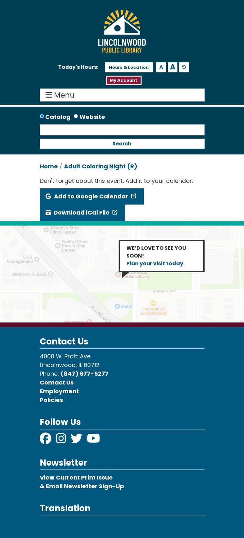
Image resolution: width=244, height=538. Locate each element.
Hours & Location (129, 67)
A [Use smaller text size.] (161, 67)
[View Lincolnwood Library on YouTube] (93, 441)
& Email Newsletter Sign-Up (82, 486)
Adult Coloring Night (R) (100, 166)
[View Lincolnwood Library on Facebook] (46, 441)
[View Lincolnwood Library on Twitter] (77, 441)
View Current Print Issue (76, 477)
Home (49, 166)
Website (92, 117)
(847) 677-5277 (84, 374)
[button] (78, 67)
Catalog (57, 117)
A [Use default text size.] (184, 67)
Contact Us (57, 382)
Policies (51, 400)
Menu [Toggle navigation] (62, 95)
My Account (123, 80)
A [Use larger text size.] (172, 67)
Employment (59, 391)
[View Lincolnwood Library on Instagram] (62, 441)
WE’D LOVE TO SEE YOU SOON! (156, 255)
